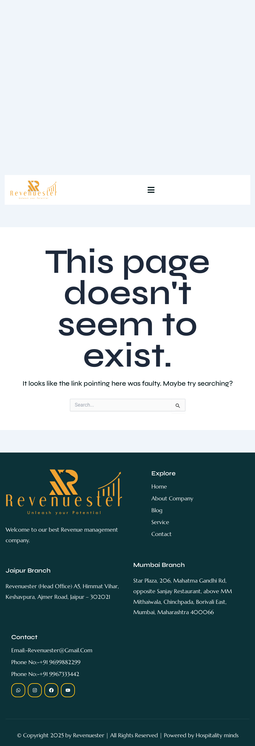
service (160, 522)
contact (161, 534)
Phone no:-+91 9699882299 (46, 662)
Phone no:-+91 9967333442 (45, 674)
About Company (172, 498)
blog (157, 510)
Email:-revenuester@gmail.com (51, 650)
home (159, 486)
